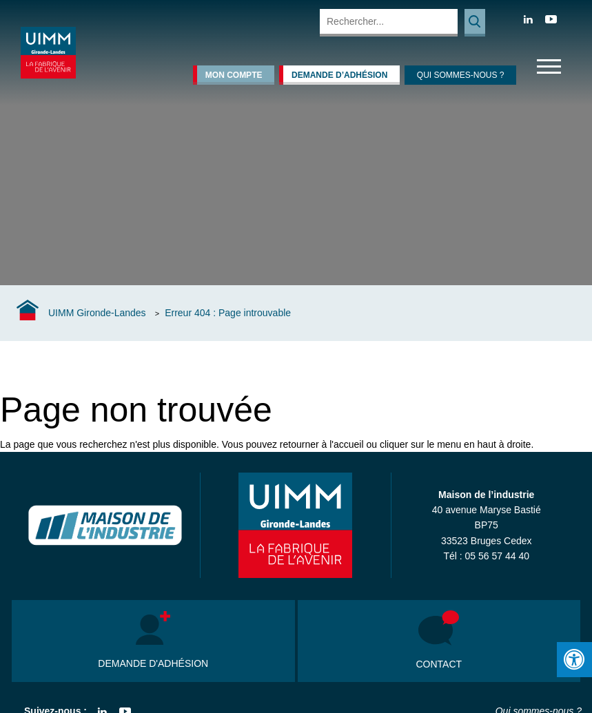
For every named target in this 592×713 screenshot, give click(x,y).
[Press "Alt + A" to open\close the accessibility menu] (574, 659)
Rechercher (475, 23)
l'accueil (346, 444)
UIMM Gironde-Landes (97, 312)
